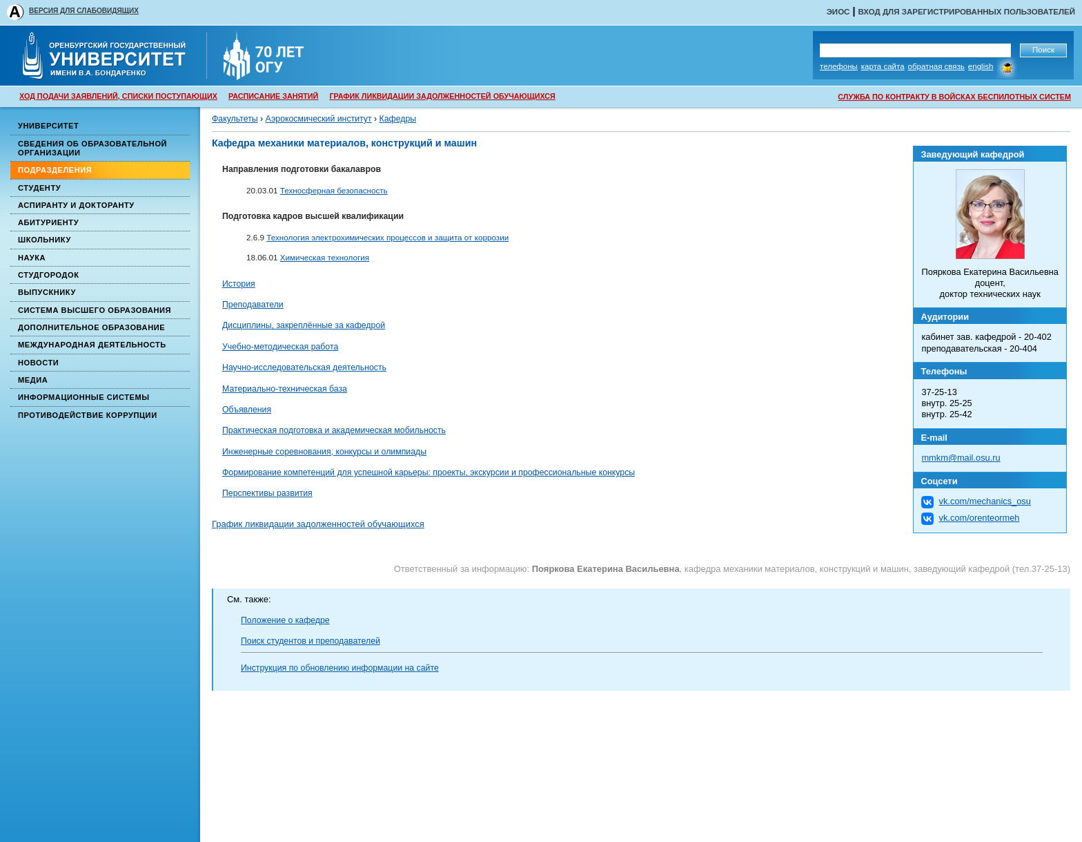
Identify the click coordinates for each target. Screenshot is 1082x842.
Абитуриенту (48, 222)
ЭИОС (838, 12)
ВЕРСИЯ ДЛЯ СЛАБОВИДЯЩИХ (84, 11)
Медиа (33, 380)
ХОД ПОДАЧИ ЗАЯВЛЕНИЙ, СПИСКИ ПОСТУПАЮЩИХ (118, 96)
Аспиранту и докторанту (76, 205)
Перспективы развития (267, 493)
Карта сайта (883, 66)
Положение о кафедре (285, 620)
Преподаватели (253, 304)
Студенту (39, 188)
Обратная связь (936, 66)
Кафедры (398, 119)
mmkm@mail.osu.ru (960, 457)
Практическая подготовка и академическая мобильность (334, 430)
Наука (32, 257)
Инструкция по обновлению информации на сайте (340, 668)
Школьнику (44, 240)
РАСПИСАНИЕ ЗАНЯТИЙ (273, 96)
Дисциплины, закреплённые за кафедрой (303, 325)
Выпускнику (47, 292)
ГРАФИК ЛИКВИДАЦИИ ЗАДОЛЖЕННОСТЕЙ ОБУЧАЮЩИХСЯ (442, 96)
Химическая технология (324, 257)
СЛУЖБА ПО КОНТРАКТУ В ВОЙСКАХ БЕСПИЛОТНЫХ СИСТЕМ (954, 97)
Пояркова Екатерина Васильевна (606, 569)
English (981, 66)
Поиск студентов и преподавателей (310, 641)
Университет (48, 126)
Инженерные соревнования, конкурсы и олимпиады (324, 452)
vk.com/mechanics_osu (985, 501)
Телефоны (839, 66)
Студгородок (48, 275)
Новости (38, 362)
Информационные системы (84, 397)
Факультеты (235, 119)
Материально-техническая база (284, 389)
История (238, 284)
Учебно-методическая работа (280, 347)
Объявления (246, 409)
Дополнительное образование (91, 327)
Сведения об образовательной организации (92, 148)
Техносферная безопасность (334, 190)
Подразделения (55, 170)
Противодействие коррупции (87, 415)
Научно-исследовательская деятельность (304, 367)
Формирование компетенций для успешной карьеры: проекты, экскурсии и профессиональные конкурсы (428, 472)
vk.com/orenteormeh (979, 518)
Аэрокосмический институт (319, 119)
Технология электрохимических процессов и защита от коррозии (387, 237)
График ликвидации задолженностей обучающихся (318, 524)
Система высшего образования (94, 310)
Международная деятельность (92, 345)
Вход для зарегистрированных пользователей (966, 12)
